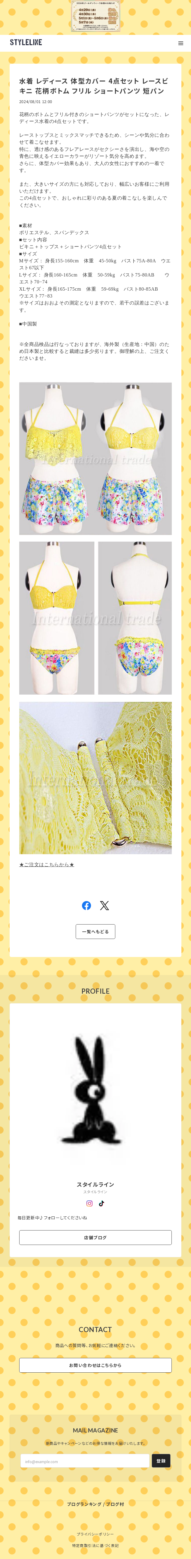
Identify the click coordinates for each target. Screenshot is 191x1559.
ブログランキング (84, 1504)
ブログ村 (115, 1504)
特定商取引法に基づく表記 (95, 1545)
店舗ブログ (95, 1237)
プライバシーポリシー (95, 1533)
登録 (161, 1461)
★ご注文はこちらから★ (46, 864)
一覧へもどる (95, 931)
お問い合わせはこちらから (95, 1365)
